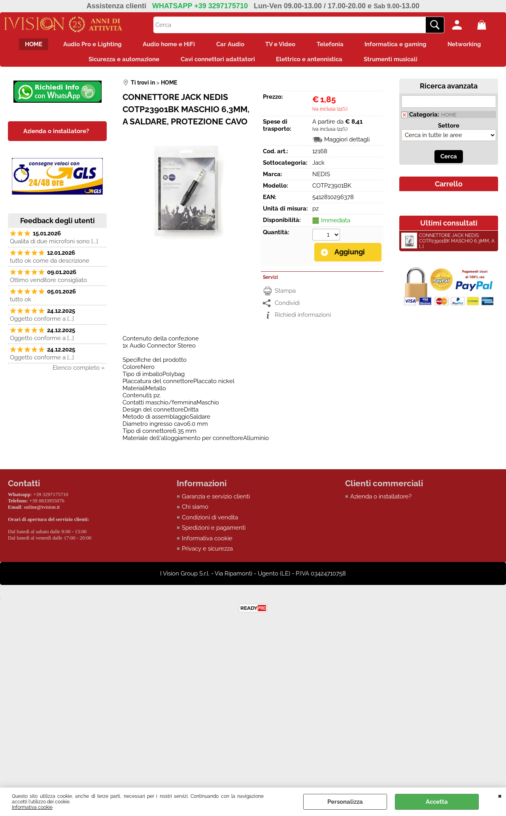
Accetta (437, 801)
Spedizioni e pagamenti (213, 530)
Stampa (285, 293)
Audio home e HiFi (165, 45)
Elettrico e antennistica (311, 61)
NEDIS (321, 177)
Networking (474, 45)
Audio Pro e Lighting (86, 45)
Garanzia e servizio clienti (216, 499)
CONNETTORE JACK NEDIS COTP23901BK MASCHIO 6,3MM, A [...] (448, 244)
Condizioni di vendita (210, 520)
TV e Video (282, 45)
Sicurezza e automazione (120, 61)
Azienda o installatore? (381, 499)
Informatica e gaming (402, 45)
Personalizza (345, 801)
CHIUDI (500, 795)
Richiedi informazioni (303, 318)
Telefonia (334, 45)
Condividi (287, 306)
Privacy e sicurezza (207, 551)
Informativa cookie (32, 807)
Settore (448, 129)
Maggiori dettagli (347, 143)
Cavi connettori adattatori (216, 61)
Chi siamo (195, 509)
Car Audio (229, 45)
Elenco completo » (79, 371)
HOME (24, 45)
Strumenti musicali (394, 61)
